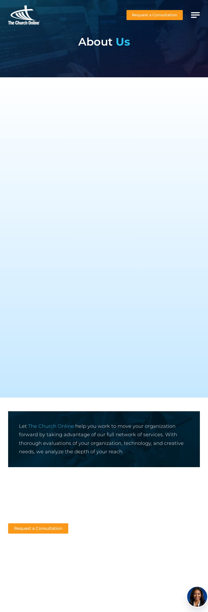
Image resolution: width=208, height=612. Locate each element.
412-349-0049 (22, 500)
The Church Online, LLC (137, 596)
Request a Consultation (154, 14)
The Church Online (51, 426)
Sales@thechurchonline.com (37, 508)
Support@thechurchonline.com (40, 516)
